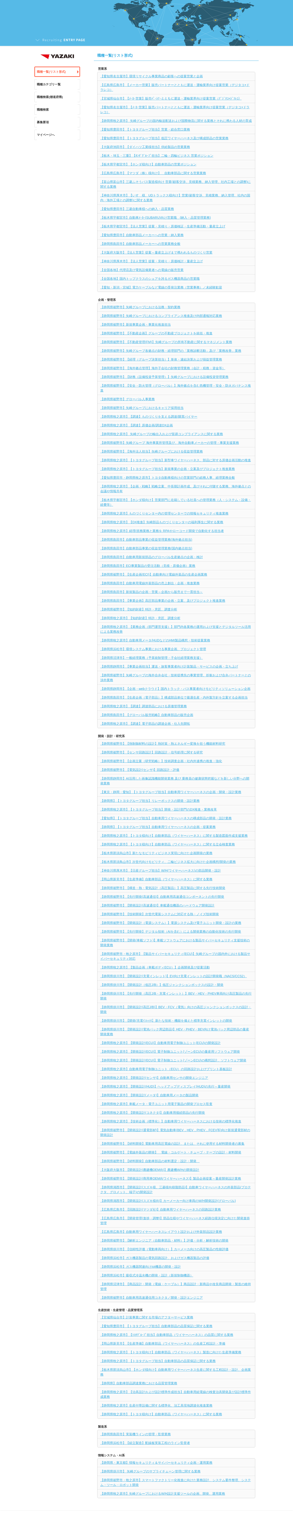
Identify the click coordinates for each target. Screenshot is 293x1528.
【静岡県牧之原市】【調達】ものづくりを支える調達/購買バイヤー (148, 416)
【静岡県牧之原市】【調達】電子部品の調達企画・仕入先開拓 (145, 723)
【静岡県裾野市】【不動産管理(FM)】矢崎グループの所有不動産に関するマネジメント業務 (166, 342)
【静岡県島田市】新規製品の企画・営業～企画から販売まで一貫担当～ (151, 592)
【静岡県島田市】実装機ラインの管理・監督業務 (135, 1434)
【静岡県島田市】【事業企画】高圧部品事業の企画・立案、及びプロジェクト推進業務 (162, 600)
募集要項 (43, 122)
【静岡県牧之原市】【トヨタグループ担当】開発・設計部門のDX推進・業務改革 (158, 809)
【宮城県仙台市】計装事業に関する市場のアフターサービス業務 (146, 1317)
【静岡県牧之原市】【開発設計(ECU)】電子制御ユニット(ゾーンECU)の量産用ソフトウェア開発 (170, 1051)
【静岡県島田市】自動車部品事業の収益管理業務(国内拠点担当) (146, 548)
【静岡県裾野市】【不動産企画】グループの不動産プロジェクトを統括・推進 (156, 333)
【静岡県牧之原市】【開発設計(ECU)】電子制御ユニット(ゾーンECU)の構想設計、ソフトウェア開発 (173, 1060)
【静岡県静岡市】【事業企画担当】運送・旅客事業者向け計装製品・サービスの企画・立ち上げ (169, 666)
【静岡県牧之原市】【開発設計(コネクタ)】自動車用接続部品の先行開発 (152, 1112)
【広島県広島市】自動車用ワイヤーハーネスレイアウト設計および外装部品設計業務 (161, 1232)
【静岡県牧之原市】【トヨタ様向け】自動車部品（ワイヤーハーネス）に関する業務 (161, 1414)
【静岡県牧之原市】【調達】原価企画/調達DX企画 (136, 425)
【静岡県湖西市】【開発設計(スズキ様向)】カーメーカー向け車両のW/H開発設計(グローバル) (168, 1201)
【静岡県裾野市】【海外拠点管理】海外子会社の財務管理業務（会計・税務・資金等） (162, 368)
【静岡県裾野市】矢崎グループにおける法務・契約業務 (140, 307)
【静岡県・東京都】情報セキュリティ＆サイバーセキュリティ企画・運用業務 (156, 1462)
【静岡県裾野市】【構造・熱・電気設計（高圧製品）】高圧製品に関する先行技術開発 (162, 888)
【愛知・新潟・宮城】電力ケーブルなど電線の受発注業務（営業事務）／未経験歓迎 (161, 287)
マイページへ (46, 135)
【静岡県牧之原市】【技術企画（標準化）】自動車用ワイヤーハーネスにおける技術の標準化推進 (170, 1121)
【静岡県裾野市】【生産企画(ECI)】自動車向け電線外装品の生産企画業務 (153, 574)
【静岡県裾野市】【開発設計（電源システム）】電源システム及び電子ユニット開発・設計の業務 (170, 923)
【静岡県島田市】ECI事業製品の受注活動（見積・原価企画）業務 (147, 566)
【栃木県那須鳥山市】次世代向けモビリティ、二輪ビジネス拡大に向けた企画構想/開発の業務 (168, 862)
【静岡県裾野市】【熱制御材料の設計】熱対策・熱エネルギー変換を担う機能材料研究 (162, 743)
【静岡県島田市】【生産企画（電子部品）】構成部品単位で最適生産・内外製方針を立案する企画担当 (174, 697)
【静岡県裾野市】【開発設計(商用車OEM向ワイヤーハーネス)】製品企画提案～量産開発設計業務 (170, 1178)
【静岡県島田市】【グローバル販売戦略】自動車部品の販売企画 (146, 715)
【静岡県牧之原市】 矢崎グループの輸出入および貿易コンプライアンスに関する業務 (161, 434)
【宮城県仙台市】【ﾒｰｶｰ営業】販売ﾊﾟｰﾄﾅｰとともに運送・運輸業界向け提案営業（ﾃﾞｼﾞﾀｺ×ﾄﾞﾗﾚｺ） (170, 98)
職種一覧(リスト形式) (51, 71)
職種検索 (43, 109)
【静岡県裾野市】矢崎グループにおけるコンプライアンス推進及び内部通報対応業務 (161, 316)
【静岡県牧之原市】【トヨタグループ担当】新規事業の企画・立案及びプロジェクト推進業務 (167, 469)
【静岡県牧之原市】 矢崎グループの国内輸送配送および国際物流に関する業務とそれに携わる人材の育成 (176, 121)
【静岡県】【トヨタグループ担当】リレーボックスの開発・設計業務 (150, 801)
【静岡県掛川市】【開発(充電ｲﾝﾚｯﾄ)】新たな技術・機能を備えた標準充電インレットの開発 (166, 1020)
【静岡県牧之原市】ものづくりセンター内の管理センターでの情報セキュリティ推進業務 (164, 513)
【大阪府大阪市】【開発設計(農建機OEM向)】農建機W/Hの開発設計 (149, 1170)
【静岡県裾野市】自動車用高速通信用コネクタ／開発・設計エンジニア (151, 1297)
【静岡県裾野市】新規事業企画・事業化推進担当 (135, 324)
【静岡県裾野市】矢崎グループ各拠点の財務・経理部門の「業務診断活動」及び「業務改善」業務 (170, 351)
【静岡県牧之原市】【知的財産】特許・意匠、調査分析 (140, 618)
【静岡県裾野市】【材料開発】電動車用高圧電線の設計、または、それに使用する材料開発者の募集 (172, 1143)
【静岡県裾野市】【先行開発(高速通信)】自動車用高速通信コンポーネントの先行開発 (162, 896)
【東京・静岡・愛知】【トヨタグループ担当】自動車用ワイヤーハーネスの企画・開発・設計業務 (170, 792)
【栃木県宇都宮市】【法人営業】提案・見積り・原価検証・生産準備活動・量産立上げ (162, 226)
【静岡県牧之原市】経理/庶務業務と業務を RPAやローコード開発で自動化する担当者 (162, 531)
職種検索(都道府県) (50, 97)
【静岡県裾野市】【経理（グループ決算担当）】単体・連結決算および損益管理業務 (161, 359)
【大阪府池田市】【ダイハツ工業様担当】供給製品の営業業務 (145, 147)
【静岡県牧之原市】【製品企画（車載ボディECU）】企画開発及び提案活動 (155, 967)
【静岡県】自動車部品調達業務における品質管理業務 (138, 1383)
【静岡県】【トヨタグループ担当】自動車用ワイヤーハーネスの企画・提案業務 (158, 827)
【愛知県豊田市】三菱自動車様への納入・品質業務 (137, 209)
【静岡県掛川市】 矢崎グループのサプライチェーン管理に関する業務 (150, 1471)
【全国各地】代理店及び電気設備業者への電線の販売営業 (142, 270)
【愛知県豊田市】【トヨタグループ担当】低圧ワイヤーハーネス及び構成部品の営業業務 (164, 138)
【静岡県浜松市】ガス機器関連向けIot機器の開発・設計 (140, 1266)
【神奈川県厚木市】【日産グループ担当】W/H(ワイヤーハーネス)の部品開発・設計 (160, 870)
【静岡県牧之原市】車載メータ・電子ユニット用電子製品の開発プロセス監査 (156, 1104)
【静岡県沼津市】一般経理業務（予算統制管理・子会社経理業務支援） (151, 658)
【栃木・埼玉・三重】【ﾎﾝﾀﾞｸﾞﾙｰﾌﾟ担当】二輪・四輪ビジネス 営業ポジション (156, 155)
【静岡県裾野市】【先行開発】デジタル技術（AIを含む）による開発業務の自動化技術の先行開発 (170, 931)
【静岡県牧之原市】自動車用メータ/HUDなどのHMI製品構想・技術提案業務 (155, 640)
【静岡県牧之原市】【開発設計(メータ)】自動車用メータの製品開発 (149, 1095)
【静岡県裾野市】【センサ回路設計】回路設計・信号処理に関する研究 (151, 752)
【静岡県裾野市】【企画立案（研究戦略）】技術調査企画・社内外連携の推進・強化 (161, 761)
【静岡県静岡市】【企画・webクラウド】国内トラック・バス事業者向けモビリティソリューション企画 (175, 689)
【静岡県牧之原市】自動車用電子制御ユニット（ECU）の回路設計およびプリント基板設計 (166, 1069)
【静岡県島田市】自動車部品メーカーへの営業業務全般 (140, 244)
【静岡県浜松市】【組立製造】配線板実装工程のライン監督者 (145, 1443)
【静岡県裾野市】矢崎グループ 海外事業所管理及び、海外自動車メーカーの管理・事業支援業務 (169, 443)
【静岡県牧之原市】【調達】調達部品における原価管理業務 (143, 706)
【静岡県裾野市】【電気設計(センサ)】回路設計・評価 (139, 770)
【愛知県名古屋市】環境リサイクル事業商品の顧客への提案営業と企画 (151, 76)
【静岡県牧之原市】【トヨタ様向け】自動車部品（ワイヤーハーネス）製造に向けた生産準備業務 (170, 1352)
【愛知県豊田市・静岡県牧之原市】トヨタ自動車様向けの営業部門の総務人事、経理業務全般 (167, 477)
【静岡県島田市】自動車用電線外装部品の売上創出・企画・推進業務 (150, 583)
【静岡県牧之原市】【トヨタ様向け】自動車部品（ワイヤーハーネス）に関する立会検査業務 (167, 844)
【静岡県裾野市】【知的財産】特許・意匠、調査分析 (138, 609)
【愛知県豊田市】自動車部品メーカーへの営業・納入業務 (142, 235)
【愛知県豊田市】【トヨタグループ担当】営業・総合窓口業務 (145, 129)
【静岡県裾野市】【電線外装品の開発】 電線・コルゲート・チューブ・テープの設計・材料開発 (170, 1152)
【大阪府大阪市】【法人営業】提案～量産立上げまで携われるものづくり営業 (156, 252)
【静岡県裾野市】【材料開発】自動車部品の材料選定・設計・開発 (150, 1161)
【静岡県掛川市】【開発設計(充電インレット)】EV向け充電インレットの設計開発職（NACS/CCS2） (173, 976)
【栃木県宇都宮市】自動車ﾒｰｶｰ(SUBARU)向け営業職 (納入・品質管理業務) (155, 217)
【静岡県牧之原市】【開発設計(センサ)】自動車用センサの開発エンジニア (154, 1078)
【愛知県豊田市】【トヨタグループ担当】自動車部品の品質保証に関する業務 (156, 1326)
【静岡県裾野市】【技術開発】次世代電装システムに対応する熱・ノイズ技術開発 (159, 914)
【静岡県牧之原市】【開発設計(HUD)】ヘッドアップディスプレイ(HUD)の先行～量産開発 (165, 1086)
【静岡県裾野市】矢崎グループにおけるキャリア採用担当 (142, 408)
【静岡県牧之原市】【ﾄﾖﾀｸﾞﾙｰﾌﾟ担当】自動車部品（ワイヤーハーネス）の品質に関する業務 (166, 1335)
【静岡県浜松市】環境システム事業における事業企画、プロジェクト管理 (153, 649)
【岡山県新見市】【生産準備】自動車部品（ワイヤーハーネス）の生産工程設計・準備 (162, 1343)
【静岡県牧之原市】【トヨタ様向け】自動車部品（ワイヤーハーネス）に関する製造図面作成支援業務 (174, 835)
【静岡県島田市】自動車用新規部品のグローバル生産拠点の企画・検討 (151, 557)
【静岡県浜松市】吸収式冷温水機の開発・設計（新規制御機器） (146, 1275)
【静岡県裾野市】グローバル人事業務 (127, 399)
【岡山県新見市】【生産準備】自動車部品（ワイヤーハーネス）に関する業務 (156, 879)
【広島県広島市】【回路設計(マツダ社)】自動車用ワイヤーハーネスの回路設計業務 (160, 1209)
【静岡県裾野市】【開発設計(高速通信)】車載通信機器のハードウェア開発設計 (157, 905)
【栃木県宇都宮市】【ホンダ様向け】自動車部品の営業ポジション (148, 164)
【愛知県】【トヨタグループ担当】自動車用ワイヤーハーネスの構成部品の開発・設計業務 (166, 818)
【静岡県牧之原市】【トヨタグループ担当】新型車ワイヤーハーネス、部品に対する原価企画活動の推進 (175, 460)
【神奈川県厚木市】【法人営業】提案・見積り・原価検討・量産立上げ (151, 261)
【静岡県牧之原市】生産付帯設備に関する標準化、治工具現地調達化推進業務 (156, 1405)
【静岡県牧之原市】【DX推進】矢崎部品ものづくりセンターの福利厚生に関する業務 (161, 522)
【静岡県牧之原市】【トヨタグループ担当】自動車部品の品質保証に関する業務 (158, 1361)
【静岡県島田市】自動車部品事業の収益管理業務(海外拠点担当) (146, 539)
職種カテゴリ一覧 (49, 84)
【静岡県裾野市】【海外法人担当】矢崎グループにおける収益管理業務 (151, 451)
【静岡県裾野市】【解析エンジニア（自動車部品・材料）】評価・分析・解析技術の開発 (164, 1240)
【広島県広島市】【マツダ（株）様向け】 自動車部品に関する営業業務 (153, 173)
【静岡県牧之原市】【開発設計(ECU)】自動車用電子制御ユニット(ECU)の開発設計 (160, 1043)
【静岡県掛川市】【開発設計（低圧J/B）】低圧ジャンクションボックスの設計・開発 (161, 985)
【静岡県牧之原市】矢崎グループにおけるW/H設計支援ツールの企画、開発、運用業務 (162, 1493)
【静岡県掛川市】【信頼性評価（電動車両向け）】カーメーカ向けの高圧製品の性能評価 (164, 1249)
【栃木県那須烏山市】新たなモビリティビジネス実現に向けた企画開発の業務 (156, 853)
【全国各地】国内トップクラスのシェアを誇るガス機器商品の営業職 (150, 278)
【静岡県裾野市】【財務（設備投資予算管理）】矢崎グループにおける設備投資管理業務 (164, 377)
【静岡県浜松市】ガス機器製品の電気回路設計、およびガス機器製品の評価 (154, 1258)
